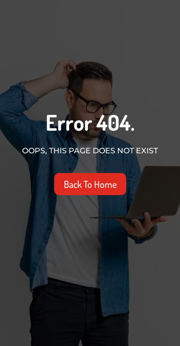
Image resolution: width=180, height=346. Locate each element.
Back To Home (90, 184)
